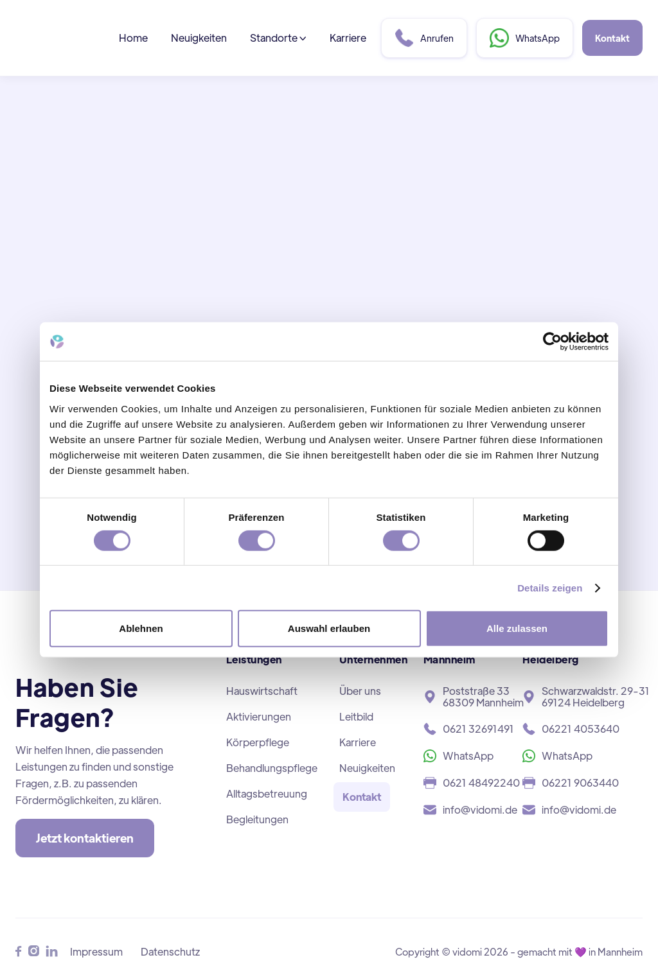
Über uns (360, 690)
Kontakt (612, 38)
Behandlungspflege (271, 767)
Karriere (348, 37)
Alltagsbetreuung (266, 793)
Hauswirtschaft (262, 690)
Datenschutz (170, 951)
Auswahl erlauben (329, 628)
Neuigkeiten (199, 37)
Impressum (96, 951)
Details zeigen (549, 587)
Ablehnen (141, 628)
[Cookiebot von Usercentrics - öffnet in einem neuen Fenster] (552, 341)
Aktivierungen (258, 716)
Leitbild (356, 716)
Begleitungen (257, 819)
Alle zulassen (516, 628)
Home (133, 37)
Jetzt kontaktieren (85, 837)
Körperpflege (257, 742)
